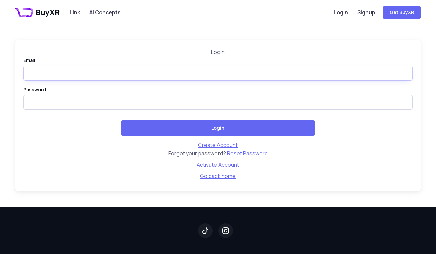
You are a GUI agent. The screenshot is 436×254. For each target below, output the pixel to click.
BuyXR (37, 12)
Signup (366, 12)
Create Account (218, 145)
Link (75, 12)
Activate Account (218, 164)
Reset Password (247, 153)
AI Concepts (105, 12)
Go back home (218, 176)
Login (341, 12)
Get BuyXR (402, 12)
